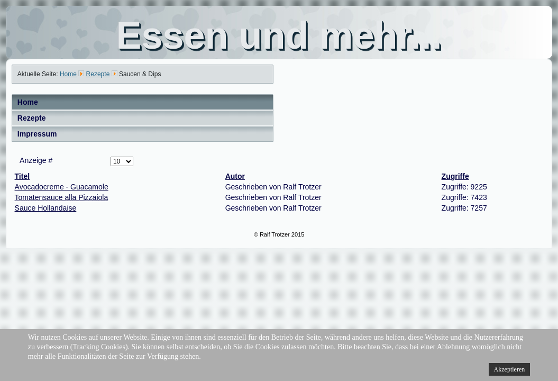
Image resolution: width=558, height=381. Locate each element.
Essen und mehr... (279, 35)
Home (27, 102)
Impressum (37, 134)
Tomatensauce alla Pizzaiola (61, 197)
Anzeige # (36, 160)
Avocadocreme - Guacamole (61, 187)
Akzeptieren (509, 369)
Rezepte (31, 118)
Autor (235, 176)
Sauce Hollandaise (46, 208)
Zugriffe (455, 176)
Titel (22, 176)
